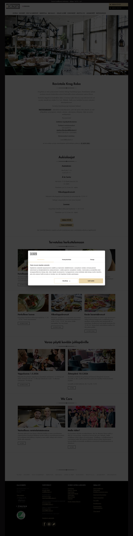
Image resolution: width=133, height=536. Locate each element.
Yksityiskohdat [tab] (66, 259)
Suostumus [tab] (40, 259)
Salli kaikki (91, 281)
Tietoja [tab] (92, 259)
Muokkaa (66, 281)
